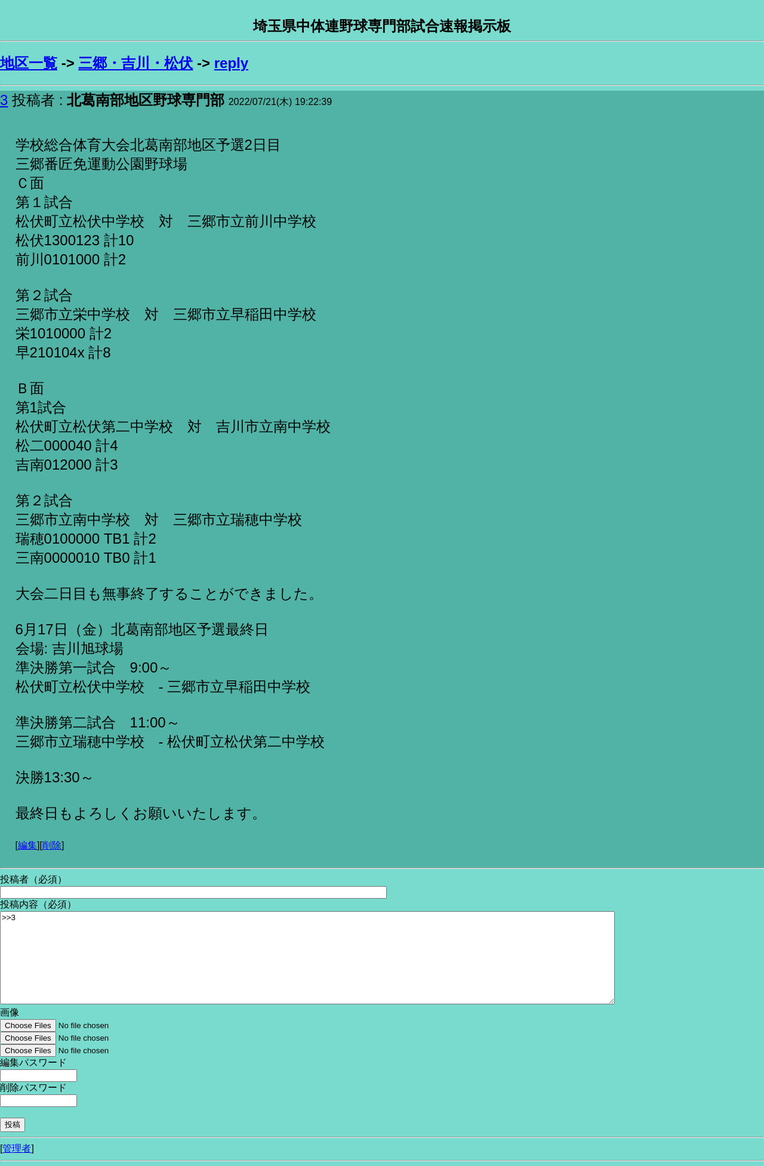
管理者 (16, 1148)
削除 (51, 845)
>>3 (307, 957)
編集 (27, 845)
